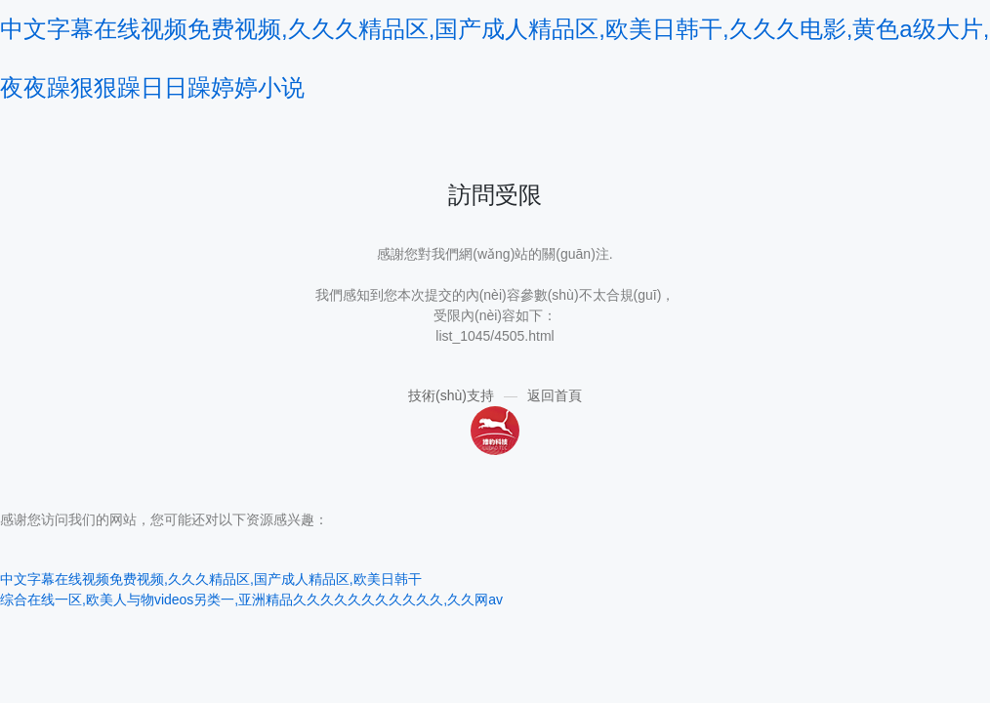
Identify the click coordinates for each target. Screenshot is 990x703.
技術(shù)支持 (451, 395)
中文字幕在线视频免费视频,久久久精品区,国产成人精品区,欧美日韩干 (211, 579)
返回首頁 (554, 395)
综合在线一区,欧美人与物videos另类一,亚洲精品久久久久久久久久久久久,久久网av (251, 599)
